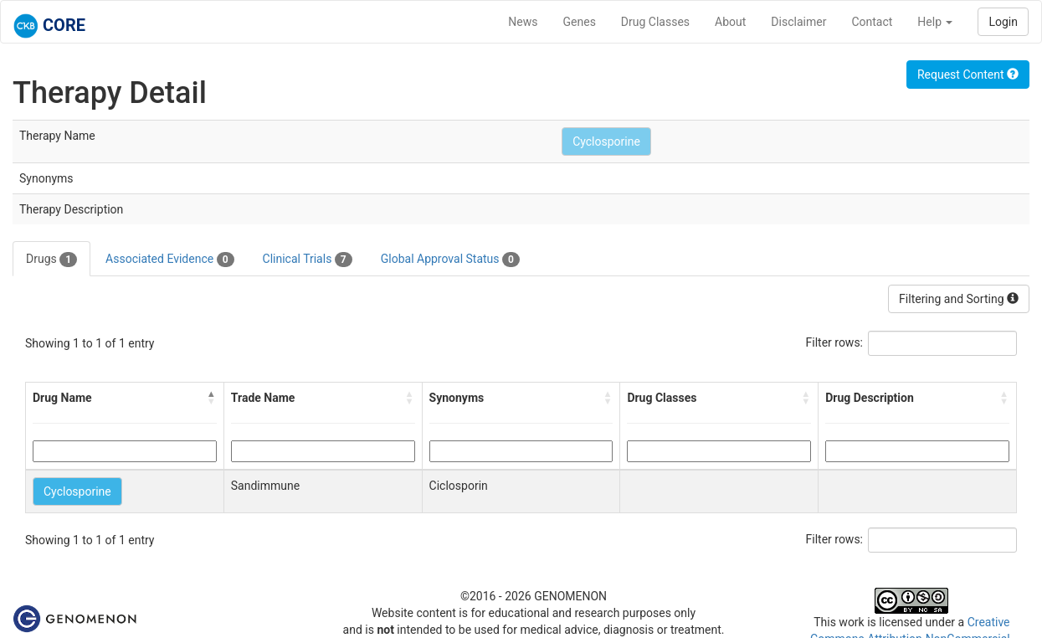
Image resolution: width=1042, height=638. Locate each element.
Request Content (968, 74)
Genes (579, 21)
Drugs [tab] (51, 259)
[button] (212, 397)
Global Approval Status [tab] (450, 259)
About (730, 21)
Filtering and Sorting (959, 299)
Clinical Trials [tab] (307, 259)
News (522, 21)
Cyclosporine (606, 141)
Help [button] (934, 21)
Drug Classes (655, 21)
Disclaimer (798, 21)
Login (1003, 21)
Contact (871, 21)
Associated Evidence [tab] (169, 259)
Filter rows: (835, 342)
